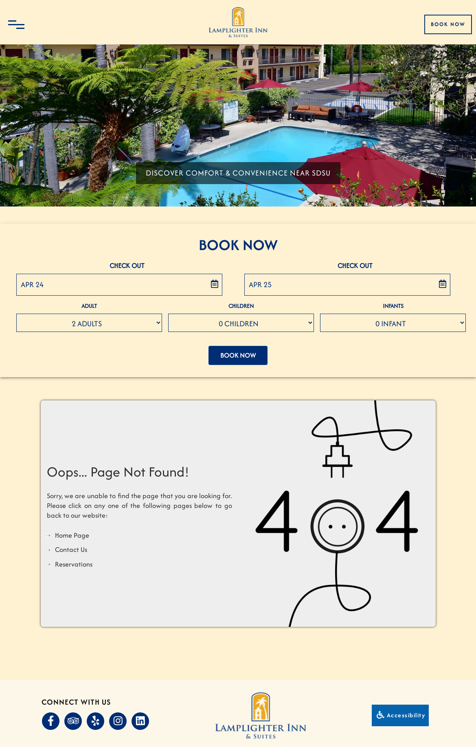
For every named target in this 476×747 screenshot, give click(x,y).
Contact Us (71, 547)
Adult (89, 307)
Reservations (73, 562)
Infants (393, 307)
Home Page (72, 533)
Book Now (448, 24)
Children (241, 307)
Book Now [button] (238, 355)
